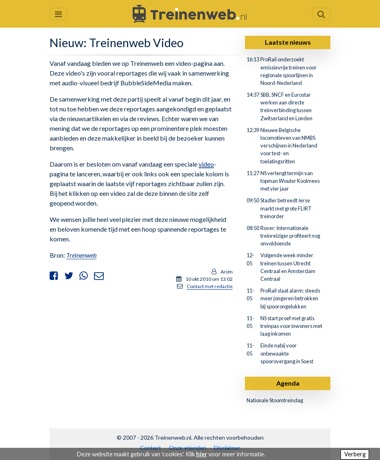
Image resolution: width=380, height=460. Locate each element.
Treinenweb (81, 255)
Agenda (287, 383)
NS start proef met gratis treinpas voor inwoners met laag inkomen (291, 326)
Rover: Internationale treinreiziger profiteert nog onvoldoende (290, 236)
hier (201, 454)
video (206, 164)
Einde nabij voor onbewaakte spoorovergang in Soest (286, 353)
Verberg (355, 454)
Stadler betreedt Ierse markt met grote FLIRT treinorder (286, 208)
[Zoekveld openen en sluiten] (321, 14)
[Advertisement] (141, 353)
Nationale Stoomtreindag (275, 400)
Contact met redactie (210, 286)
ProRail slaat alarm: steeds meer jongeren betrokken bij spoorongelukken (290, 298)
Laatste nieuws (288, 42)
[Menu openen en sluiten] (58, 14)
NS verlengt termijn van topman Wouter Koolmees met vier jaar (290, 181)
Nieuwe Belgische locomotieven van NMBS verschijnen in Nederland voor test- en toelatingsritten (288, 146)
